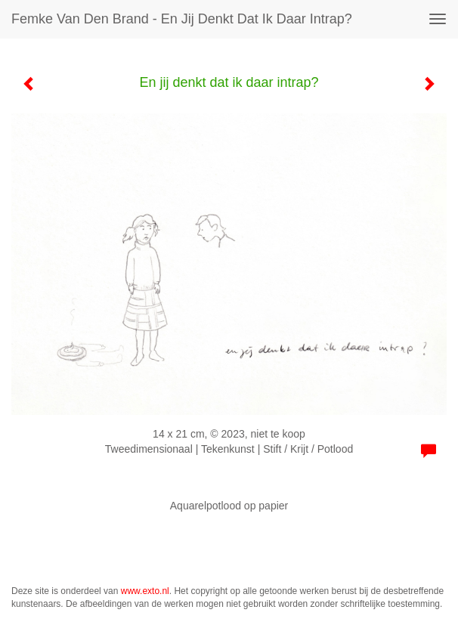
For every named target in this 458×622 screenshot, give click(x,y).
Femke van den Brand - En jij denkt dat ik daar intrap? (181, 18)
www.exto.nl (145, 591)
